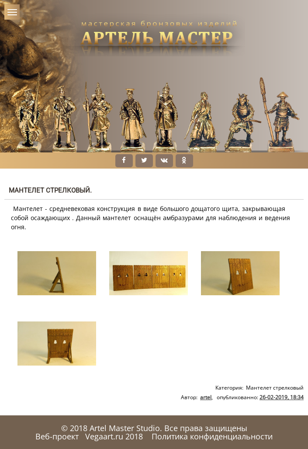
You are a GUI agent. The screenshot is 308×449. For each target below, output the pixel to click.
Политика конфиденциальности (212, 436)
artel (205, 397)
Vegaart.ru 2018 (114, 436)
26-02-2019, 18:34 (282, 397)
